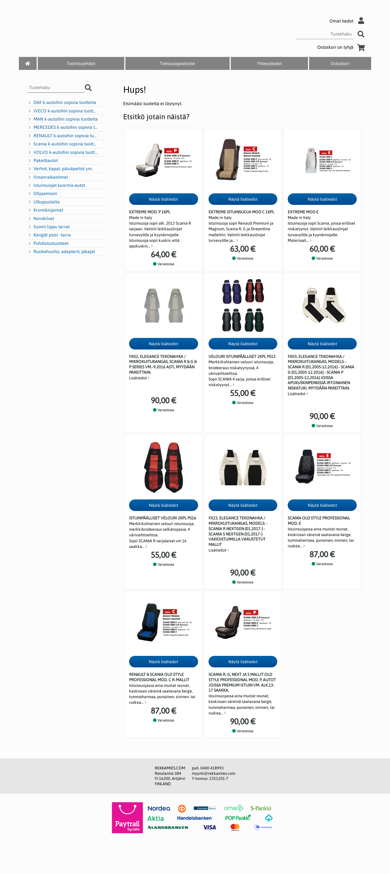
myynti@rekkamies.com (213, 773)
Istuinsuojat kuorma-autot (56, 185)
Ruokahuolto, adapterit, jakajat (61, 252)
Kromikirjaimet (45, 210)
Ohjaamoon (42, 193)
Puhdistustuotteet (47, 243)
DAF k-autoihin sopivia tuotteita (61, 102)
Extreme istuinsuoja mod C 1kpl (241, 212)
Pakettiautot (42, 160)
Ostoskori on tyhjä (342, 47)
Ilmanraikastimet (47, 177)
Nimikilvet (40, 219)
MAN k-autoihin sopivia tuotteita (62, 119)
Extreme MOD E (303, 212)
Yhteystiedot (269, 63)
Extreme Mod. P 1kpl (149, 212)
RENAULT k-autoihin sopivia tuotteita (62, 136)
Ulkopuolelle (43, 202)
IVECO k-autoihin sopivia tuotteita (62, 111)
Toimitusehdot (81, 63)
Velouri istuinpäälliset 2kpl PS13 (242, 356)
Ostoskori (340, 63)
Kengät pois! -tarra (49, 235)
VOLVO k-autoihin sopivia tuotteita (62, 152)
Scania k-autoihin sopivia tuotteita (62, 144)
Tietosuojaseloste (177, 63)
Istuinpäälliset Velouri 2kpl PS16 (162, 518)
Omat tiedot (348, 20)
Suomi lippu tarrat (48, 227)
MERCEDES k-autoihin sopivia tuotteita (62, 127)
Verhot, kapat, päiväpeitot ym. (60, 169)
